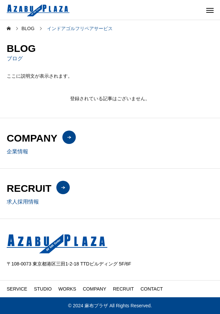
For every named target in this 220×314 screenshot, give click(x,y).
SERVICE (17, 289)
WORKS (67, 289)
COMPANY (94, 289)
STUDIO (43, 289)
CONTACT (152, 289)
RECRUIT (123, 289)
